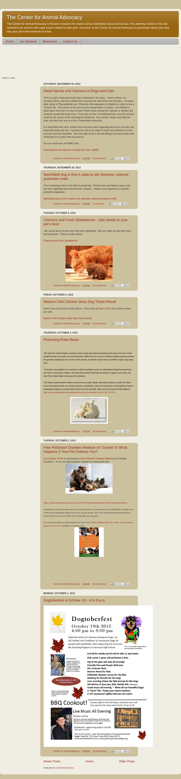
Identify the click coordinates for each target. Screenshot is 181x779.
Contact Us (70, 41)
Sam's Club (104, 308)
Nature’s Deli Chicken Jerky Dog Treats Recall (80, 302)
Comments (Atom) (65, 768)
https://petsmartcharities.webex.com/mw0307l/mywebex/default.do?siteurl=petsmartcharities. (86, 502)
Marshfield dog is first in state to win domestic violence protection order (80, 198)
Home (10, 41)
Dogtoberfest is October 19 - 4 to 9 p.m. (75, 600)
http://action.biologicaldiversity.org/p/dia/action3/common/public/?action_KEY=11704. (80, 392)
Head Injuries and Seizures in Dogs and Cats (79, 91)
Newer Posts (51, 761)
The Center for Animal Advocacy (44, 17)
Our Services (28, 41)
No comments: (100, 158)
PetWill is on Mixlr (8, 78)
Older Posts (127, 761)
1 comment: (98, 204)
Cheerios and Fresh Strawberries (61, 240)
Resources (50, 41)
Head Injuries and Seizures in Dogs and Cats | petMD (71, 150)
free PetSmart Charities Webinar (97, 458)
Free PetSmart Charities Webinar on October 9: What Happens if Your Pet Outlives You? (85, 449)
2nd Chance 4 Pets (53, 458)
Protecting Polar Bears (61, 340)
